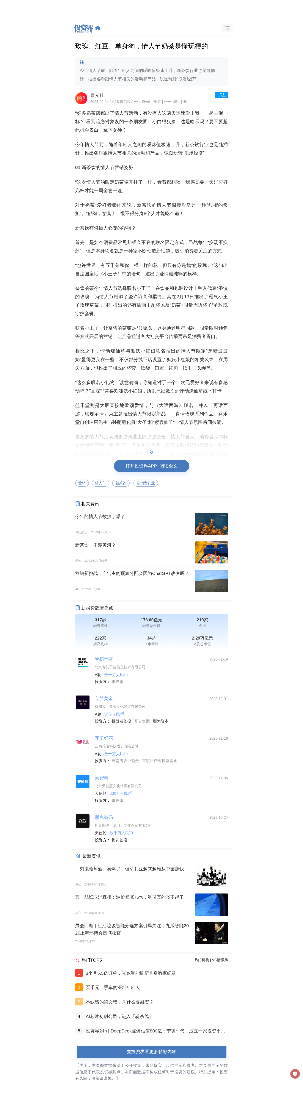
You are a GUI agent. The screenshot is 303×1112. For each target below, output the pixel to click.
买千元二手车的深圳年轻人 (113, 987)
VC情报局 (220, 960)
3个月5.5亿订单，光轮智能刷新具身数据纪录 (131, 973)
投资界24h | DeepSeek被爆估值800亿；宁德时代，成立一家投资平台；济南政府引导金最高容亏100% (153, 1031)
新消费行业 (146, 483)
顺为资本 (161, 721)
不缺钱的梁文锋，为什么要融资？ (120, 1001)
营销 (82, 483)
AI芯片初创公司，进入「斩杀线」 (120, 1016)
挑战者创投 (121, 721)
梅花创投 (119, 840)
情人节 (100, 483)
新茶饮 (120, 483)
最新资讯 (91, 856)
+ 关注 (221, 95)
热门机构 (202, 960)
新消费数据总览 (97, 607)
